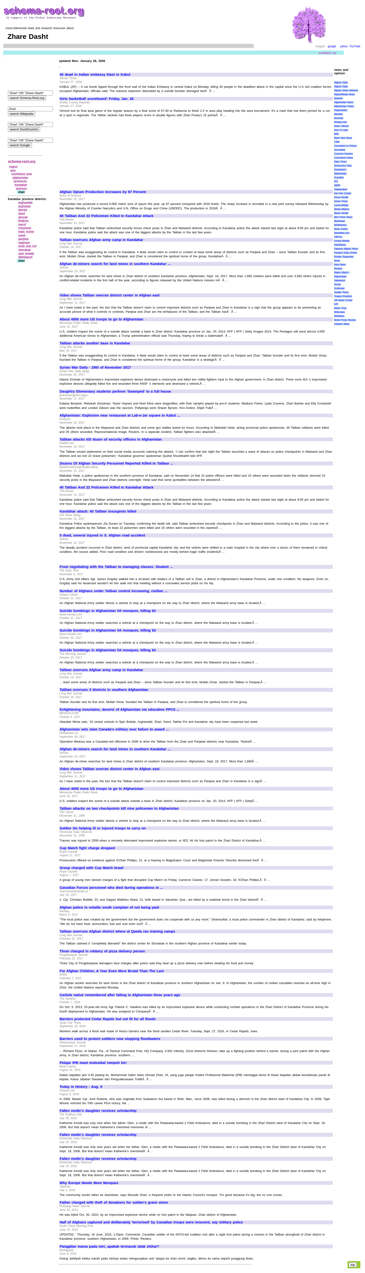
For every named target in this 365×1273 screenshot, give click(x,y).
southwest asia (21, 174)
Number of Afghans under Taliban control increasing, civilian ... (113, 591)
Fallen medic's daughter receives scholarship (98, 1111)
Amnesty (338, 118)
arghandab (25, 202)
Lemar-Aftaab (341, 205)
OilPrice (338, 237)
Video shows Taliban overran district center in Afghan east (109, 295)
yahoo (344, 46)
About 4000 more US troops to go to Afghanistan (101, 319)
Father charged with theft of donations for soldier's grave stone (114, 1202)
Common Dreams (343, 154)
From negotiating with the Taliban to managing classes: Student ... (116, 567)
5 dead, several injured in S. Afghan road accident (102, 535)
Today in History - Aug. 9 (81, 1087)
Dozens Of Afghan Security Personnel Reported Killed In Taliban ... (116, 463)
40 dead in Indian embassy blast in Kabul (95, 74)
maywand (24, 228)
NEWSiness (340, 225)
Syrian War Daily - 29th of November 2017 (95, 367)
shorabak (24, 249)
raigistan (24, 242)
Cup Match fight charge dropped (87, 848)
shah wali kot (27, 246)
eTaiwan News (341, 324)
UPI (336, 304)
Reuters (338, 268)
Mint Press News (343, 217)
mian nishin (26, 231)
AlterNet (338, 114)
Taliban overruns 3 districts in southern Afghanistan (104, 690)
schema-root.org (21, 161)
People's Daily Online (345, 252)
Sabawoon (339, 280)
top (353, 1264)
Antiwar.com (340, 122)
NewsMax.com (341, 233)
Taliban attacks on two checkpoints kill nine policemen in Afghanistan (119, 808)
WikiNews (339, 316)
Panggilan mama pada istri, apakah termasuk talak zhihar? (109, 1246)
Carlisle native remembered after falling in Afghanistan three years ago (120, 995)
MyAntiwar (339, 221)
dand (21, 213)
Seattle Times (341, 292)
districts (21, 188)
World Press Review (345, 320)
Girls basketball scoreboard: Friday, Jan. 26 (97, 99)
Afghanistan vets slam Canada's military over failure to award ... (114, 729)
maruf (22, 224)
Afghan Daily (341, 82)
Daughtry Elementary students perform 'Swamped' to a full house (115, 391)
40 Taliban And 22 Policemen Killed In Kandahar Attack (106, 216)
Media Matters (341, 209)
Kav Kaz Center (342, 193)
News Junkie (341, 229)
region (13, 166)
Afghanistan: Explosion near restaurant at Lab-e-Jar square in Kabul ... (120, 415)
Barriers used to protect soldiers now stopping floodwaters (110, 1039)
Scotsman (339, 288)
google (332, 46)
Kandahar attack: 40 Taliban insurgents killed (98, 511)
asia (13, 170)
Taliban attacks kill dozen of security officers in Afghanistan (111, 439)
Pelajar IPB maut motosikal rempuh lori (93, 1063)
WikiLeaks (339, 312)
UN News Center (343, 300)
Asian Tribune (341, 126)
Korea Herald (341, 197)
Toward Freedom (343, 296)
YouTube (354, 46)
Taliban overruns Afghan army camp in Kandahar (101, 240)
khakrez (23, 220)
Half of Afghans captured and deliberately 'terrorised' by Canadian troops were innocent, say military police (151, 1222)
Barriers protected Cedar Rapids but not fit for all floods (108, 1019)
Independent (340, 189)
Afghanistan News (343, 102)
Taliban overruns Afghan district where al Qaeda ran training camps (117, 931)
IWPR (337, 185)
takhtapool (25, 257)
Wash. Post (340, 308)
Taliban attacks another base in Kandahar (95, 343)
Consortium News (343, 157)
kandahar (21, 185)
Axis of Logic (341, 130)
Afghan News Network (346, 90)
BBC (336, 134)
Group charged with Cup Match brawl (91, 868)
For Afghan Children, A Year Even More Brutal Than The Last (112, 971)
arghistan (24, 206)
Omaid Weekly (341, 241)
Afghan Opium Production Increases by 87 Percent (103, 192)
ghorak (22, 217)
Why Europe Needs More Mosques (89, 1183)
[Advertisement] (99, 151)
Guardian (339, 177)
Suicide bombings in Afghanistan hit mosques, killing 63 (108, 611)
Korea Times (341, 201)
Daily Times (340, 161)
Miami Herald (341, 213)
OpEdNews (340, 245)
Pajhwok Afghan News (346, 249)
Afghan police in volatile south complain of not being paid (109, 907)
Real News (340, 264)
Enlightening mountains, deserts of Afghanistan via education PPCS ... (120, 709)
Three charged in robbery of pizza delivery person (102, 951)
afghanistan (20, 177)
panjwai (23, 239)
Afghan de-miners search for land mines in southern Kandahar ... (115, 264)
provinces (20, 181)
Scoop (337, 284)
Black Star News (343, 138)
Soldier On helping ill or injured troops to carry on (103, 828)
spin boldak (26, 253)
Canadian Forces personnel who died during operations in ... (111, 887)
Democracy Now (342, 165)
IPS (336, 181)
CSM (336, 142)
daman (22, 209)
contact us (328, 53)
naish (21, 235)
